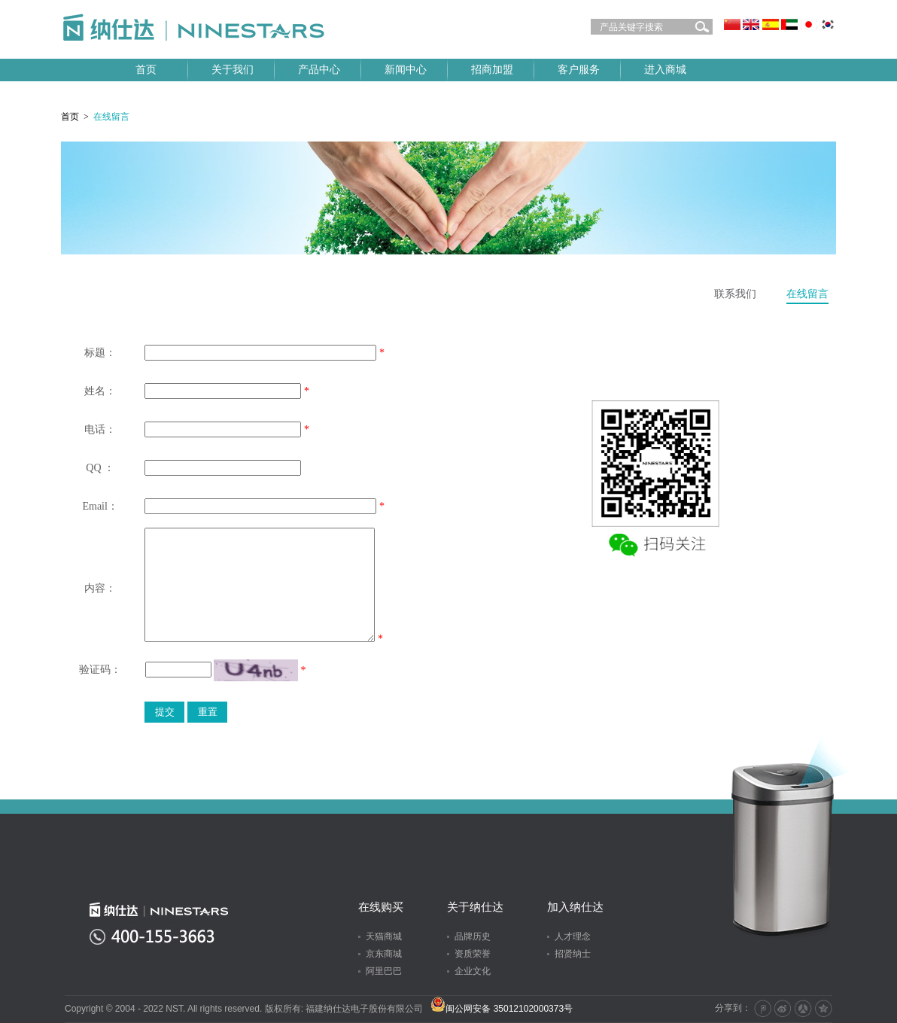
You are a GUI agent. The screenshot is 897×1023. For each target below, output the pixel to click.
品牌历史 (473, 936)
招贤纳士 (573, 953)
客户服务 (579, 69)
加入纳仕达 (575, 907)
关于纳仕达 (475, 907)
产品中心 (319, 69)
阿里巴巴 (384, 971)
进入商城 (665, 69)
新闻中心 (406, 69)
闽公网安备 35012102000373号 (501, 1008)
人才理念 (573, 936)
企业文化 (473, 971)
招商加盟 (492, 69)
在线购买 (380, 907)
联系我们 (735, 294)
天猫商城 (384, 936)
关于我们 (232, 69)
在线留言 (807, 294)
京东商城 (384, 953)
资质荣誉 (473, 953)
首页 (146, 69)
